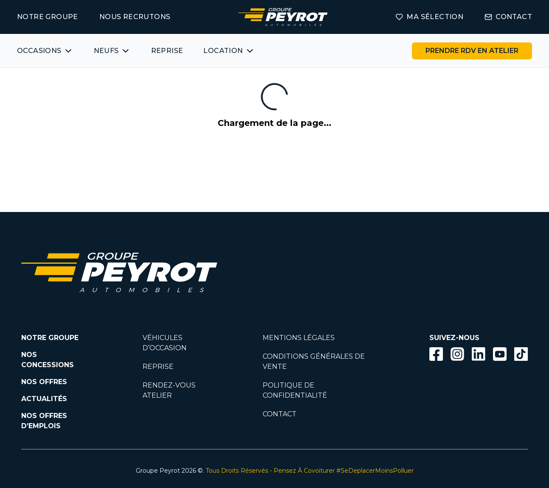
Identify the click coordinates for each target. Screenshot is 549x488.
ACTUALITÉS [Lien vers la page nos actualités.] (44, 399)
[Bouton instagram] (457, 354)
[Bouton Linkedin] (478, 354)
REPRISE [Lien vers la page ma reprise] (167, 51)
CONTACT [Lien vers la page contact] (508, 17)
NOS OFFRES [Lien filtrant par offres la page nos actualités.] (44, 382)
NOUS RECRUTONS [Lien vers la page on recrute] (135, 17)
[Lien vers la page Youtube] (500, 355)
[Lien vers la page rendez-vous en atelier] (472, 50)
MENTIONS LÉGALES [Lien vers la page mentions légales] (299, 338)
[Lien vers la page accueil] (283, 17)
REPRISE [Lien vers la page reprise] (158, 367)
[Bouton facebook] (436, 354)
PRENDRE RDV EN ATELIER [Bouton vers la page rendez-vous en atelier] (472, 51)
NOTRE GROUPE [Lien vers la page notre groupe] (47, 17)
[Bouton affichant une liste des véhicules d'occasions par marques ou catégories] (45, 51)
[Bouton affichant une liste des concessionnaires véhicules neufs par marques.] (112, 51)
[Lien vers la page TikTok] (521, 355)
